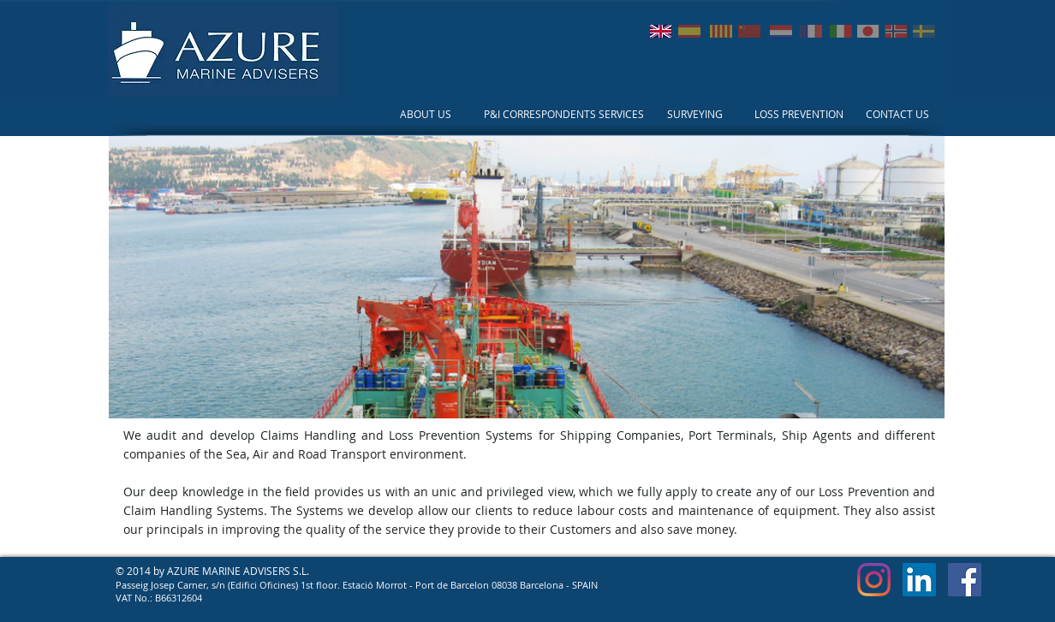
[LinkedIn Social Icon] (919, 579)
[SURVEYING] (694, 114)
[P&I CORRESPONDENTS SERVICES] (563, 114)
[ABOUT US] (425, 114)
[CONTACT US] (897, 114)
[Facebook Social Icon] (964, 579)
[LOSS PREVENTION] (798, 114)
